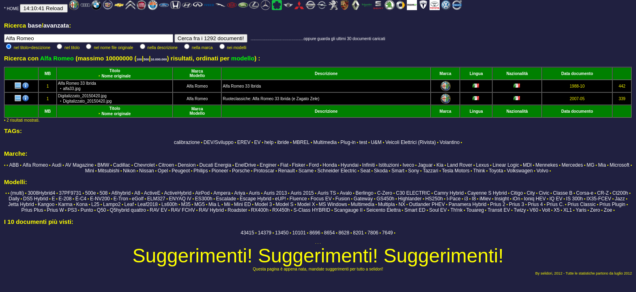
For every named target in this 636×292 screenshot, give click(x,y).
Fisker (298, 165)
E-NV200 (100, 199)
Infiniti (368, 165)
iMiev (485, 199)
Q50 (101, 210)
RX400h (260, 210)
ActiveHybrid (177, 193)
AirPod (202, 193)
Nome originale (116, 76)
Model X (306, 204)
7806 (372, 233)
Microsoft (620, 165)
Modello (197, 75)
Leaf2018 (148, 204)
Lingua (476, 73)
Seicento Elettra (383, 210)
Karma (65, 204)
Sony (413, 171)
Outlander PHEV (427, 204)
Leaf (128, 204)
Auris (254, 193)
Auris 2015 (302, 193)
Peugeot (181, 171)
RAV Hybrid (211, 210)
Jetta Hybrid (21, 204)
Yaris (581, 210)
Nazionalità (517, 73)
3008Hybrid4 (41, 193)
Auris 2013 (275, 193)
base (34, 25)
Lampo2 (111, 204)
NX (401, 204)
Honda (329, 165)
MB (48, 73)
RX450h (281, 210)
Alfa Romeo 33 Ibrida (242, 86)
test (363, 142)
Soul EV (438, 210)
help (269, 142)
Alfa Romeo (197, 86)
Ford (314, 165)
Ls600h (169, 204)
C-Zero (384, 193)
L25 (95, 204)
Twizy (520, 210)
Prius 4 (535, 204)
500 (146, 59)
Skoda (381, 171)
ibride (283, 142)
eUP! (280, 199)
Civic (544, 193)
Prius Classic (581, 204)
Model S (285, 204)
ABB (14, 165)
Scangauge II (348, 210)
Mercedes (572, 165)
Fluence (298, 199)
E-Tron (121, 199)
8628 (344, 233)
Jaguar (425, 165)
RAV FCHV (183, 210)
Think (479, 171)
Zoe (608, 210)
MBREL (301, 142)
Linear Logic (506, 165)
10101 (299, 233)
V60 (534, 210)
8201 (358, 233)
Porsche (241, 171)
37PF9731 (70, 193)
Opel (163, 171)
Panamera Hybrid (467, 204)
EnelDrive (245, 165)
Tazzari (430, 171)
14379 (264, 233)
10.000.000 (158, 59)
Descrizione (326, 73)
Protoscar (264, 171)
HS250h (434, 199)
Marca (197, 71)
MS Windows (333, 204)
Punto (86, 210)
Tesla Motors (455, 171)
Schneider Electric (337, 171)
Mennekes (546, 165)
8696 (314, 233)
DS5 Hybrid (35, 199)
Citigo (517, 193)
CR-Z (603, 193)
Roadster (237, 210)
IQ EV (555, 199)
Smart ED (414, 210)
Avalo (346, 193)
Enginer (268, 165)
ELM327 (156, 199)
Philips (200, 171)
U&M (376, 142)
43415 (247, 233)
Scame (306, 171)
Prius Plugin (612, 204)
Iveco (408, 165)
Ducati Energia (215, 165)
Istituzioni (388, 165)
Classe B (562, 193)
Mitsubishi (108, 171)
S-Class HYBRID (312, 210)
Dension (187, 165)
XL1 (567, 210)
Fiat (284, 165)
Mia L (214, 204)
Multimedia (325, 142)
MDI (527, 165)
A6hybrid (121, 193)
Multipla (386, 204)
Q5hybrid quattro (128, 210)
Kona (82, 204)
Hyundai (350, 165)
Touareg (474, 210)
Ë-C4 (80, 199)
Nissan (146, 171)
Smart (397, 171)
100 (139, 59)
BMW (103, 165)
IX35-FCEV (599, 199)
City (530, 193)
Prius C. (555, 204)
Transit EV (499, 210)
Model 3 (263, 204)
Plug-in (347, 142)
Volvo (542, 171)
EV (257, 142)
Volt (546, 210)
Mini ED (242, 204)
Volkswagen (520, 171)
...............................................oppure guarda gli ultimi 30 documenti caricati (318, 38)
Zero (595, 210)
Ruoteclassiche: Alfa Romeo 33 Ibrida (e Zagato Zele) (271, 99)
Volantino (450, 142)
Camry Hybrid (449, 193)
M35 (185, 204)
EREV (244, 142)
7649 (387, 233)
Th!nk (456, 210)
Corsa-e (584, 193)
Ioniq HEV (535, 199)
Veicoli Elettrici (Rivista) (410, 142)
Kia (439, 165)
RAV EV (158, 210)
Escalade (226, 199)
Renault (286, 171)
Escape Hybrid (255, 199)
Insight (501, 199)
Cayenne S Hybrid (487, 193)
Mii (227, 204)
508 (103, 193)
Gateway (363, 199)
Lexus (482, 165)
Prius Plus (32, 210)
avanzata (56, 25)
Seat (365, 171)
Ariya (239, 193)
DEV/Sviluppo (219, 142)
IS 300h (574, 199)
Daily (14, 199)
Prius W (55, 210)
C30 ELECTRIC (413, 193)
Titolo (114, 71)
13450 (281, 233)
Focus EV (321, 199)
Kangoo (46, 204)
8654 (329, 233)
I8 (474, 199)
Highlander (409, 199)
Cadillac (121, 165)
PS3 (72, 210)
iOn (516, 199)
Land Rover (459, 165)
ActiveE (152, 193)
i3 (466, 199)
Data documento (577, 73)
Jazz (620, 199)
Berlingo (365, 193)
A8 (137, 193)
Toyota (496, 171)
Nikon (129, 171)
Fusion (342, 199)
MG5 (199, 204)
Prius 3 (516, 204)
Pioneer (219, 171)
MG (590, 165)
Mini (89, 171)
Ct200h (620, 193)
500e (90, 193)
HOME (13, 8)
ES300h (204, 199)
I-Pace (454, 199)
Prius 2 (497, 204)
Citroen (166, 165)
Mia (602, 165)
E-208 (65, 199)
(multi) (17, 193)
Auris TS (327, 193)
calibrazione (187, 142)
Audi (56, 165)
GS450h (385, 199)
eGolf (138, 199)
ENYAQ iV (180, 199)
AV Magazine (79, 165)
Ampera (221, 193)
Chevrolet (144, 165)
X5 (557, 210)
